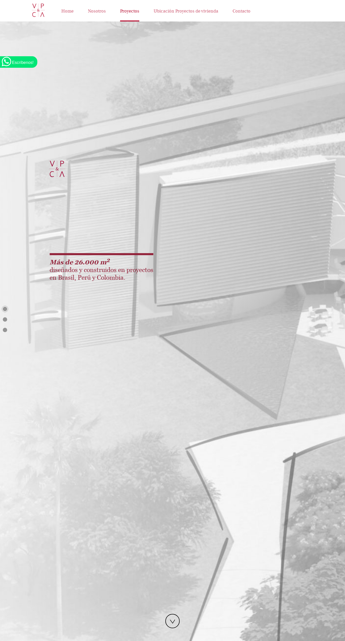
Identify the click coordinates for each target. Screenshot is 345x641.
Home (67, 11)
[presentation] (102, 273)
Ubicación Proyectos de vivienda (186, 11)
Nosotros (97, 11)
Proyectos (129, 11)
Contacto (241, 11)
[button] (107, 281)
